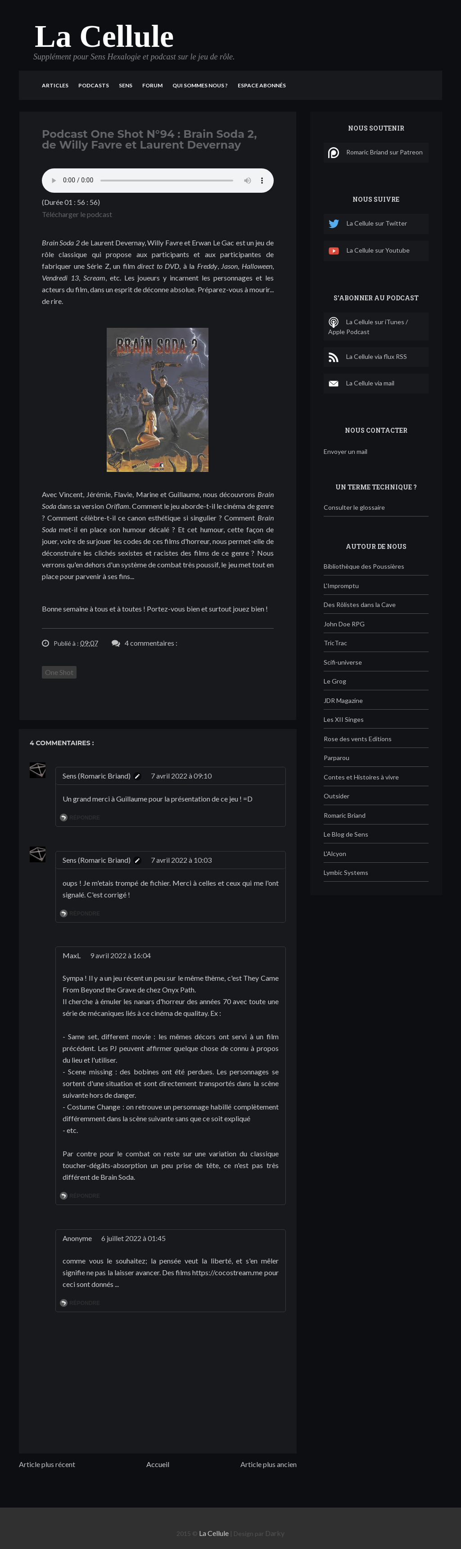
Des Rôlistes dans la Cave (360, 604)
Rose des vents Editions (358, 739)
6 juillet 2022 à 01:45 (133, 1238)
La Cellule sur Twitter (367, 224)
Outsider (336, 796)
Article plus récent (47, 1464)
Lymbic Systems (346, 872)
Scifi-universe (343, 662)
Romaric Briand (345, 815)
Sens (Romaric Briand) (97, 775)
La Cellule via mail (361, 383)
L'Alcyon (335, 853)
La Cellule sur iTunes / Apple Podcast (368, 326)
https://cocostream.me (228, 1272)
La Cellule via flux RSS (367, 357)
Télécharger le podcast (77, 214)
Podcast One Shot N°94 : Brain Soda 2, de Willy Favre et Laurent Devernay (149, 139)
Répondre (84, 818)
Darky (275, 1533)
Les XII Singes (344, 719)
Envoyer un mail (345, 451)
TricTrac (335, 643)
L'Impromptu (341, 585)
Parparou (336, 757)
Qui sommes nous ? (200, 85)
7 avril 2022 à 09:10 (181, 775)
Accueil (157, 1464)
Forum (152, 85)
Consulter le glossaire (354, 507)
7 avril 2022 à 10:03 (181, 860)
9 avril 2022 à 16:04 (120, 955)
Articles (55, 85)
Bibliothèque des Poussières (364, 566)
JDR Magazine (343, 700)
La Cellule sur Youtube (369, 251)
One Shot (59, 672)
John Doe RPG (344, 624)
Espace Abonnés (262, 85)
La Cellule (104, 36)
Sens (125, 85)
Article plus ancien (268, 1464)
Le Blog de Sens (346, 834)
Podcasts (93, 85)
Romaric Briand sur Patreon (375, 152)
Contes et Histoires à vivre (361, 777)
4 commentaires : (151, 643)
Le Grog (335, 681)
